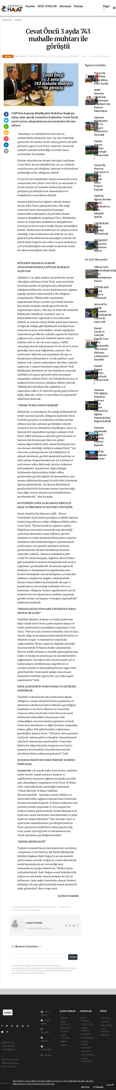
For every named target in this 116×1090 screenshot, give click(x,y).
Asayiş (64, 1045)
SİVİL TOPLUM (47, 6)
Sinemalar (86, 1047)
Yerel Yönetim (65, 1036)
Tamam (98, 1087)
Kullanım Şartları (10, 1059)
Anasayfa (7, 20)
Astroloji (105, 1035)
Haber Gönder (9, 1066)
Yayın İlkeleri (8, 1046)
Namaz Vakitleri (85, 1029)
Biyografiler (107, 1025)
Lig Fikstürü (87, 1037)
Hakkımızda (8, 1042)
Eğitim (64, 1041)
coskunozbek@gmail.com (39, 928)
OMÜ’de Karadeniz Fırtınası (100, 455)
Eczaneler (86, 1034)
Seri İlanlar (86, 1051)
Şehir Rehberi (87, 1054)
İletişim (46, 1055)
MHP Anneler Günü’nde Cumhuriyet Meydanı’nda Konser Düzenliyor (102, 100)
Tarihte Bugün (84, 1042)
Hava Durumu (85, 1019)
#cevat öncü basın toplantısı (26, 910)
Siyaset (30, 6)
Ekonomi (65, 6)
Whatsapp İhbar (10, 1063)
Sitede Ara (106, 1018)
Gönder (73, 957)
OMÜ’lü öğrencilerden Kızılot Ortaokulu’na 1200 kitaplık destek (102, 206)
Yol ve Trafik (87, 1024)
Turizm (78, 6)
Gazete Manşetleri (86, 1059)
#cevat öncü (64, 907)
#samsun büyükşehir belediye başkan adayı (33, 907)
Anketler (105, 1021)
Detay (85, 1087)
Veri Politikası (8, 1049)
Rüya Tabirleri (105, 1030)
